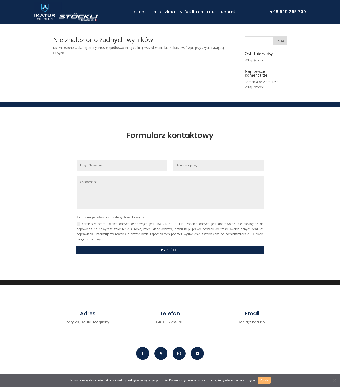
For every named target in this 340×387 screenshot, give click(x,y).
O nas (140, 12)
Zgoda (264, 380)
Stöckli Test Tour (198, 12)
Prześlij (170, 250)
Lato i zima (163, 12)
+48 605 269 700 (288, 11)
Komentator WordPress (261, 82)
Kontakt (229, 12)
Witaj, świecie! (255, 60)
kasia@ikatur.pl (252, 322)
